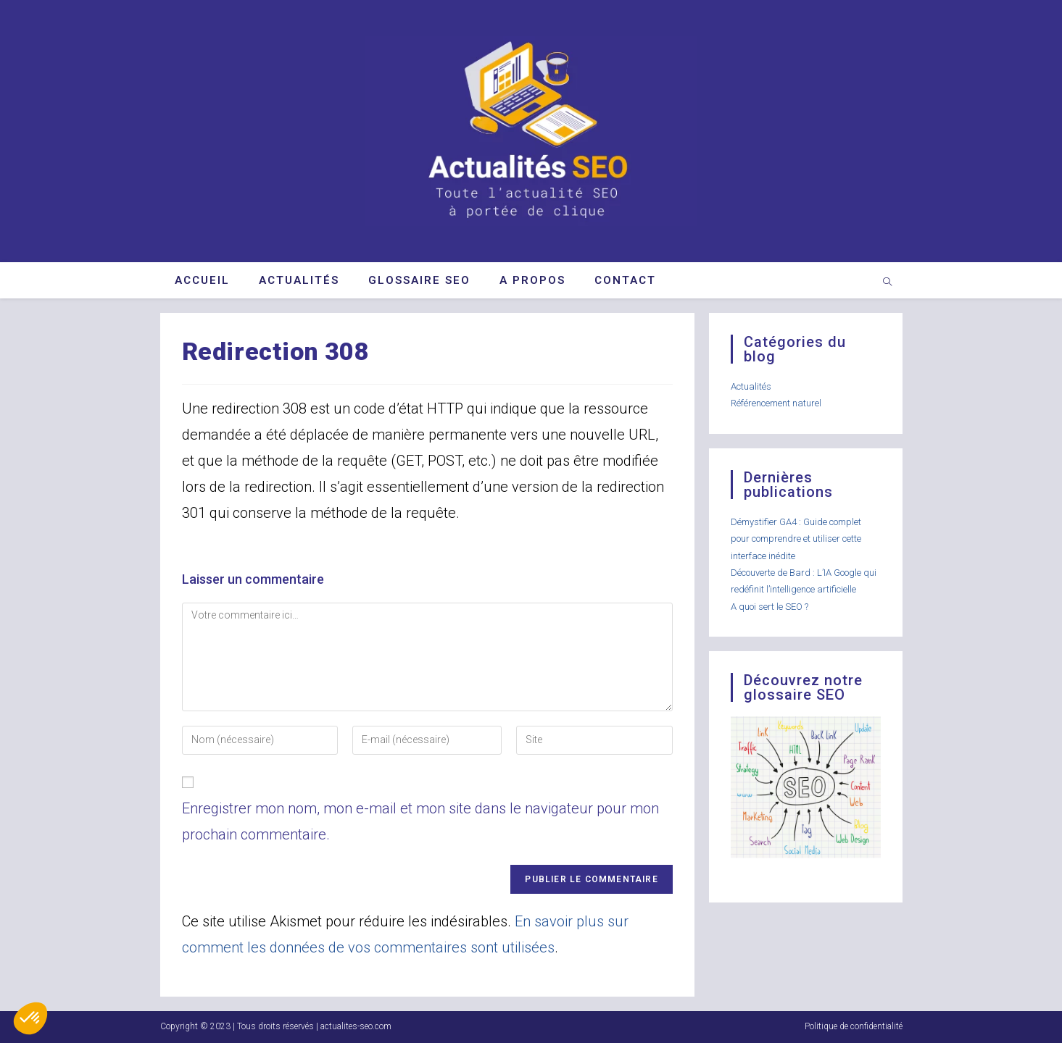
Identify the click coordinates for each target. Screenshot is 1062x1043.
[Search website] (887, 283)
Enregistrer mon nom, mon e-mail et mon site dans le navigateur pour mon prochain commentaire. (420, 821)
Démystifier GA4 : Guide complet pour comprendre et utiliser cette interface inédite (796, 538)
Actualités (751, 386)
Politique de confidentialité (854, 1026)
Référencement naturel (776, 403)
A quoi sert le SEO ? (769, 606)
